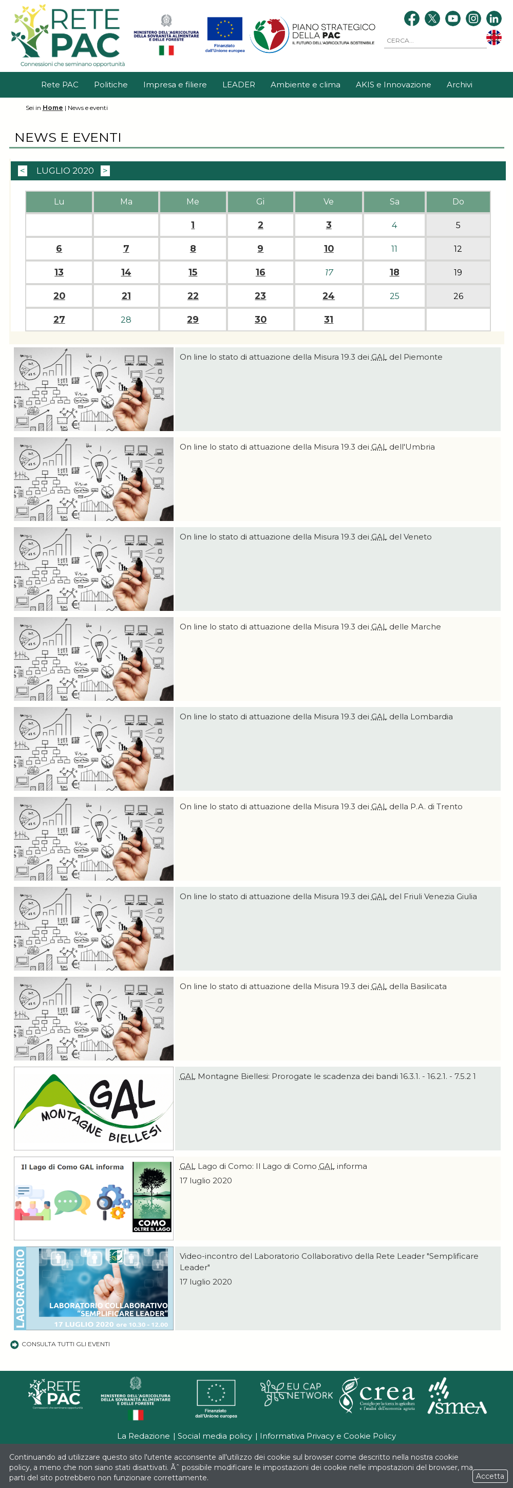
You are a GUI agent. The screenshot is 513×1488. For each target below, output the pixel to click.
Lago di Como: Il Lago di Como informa (273, 1166)
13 (59, 272)
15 (192, 272)
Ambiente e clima (305, 84)
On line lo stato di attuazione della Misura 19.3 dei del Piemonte (311, 357)
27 (59, 319)
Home (53, 107)
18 (395, 272)
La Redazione (143, 1436)
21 (126, 296)
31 (328, 319)
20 (59, 296)
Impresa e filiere (175, 84)
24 (328, 296)
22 (193, 296)
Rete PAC (60, 84)
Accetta (490, 1476)
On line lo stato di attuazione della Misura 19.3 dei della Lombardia (316, 716)
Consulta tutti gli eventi (59, 1344)
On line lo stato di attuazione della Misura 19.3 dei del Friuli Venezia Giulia (328, 896)
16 (260, 272)
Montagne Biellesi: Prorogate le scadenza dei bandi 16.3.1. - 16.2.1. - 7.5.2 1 (328, 1076)
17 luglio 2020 (206, 1180)
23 (260, 296)
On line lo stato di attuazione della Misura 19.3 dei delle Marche (310, 626)
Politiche (111, 84)
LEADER (238, 84)
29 (193, 319)
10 (329, 248)
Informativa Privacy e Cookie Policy (328, 1436)
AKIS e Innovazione (393, 84)
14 (126, 272)
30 (261, 319)
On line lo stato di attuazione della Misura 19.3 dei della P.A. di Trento (321, 806)
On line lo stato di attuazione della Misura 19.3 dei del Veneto (306, 537)
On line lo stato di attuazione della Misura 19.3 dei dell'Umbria (307, 447)
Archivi (459, 84)
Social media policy (215, 1436)
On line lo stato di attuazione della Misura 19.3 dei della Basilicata (313, 986)
